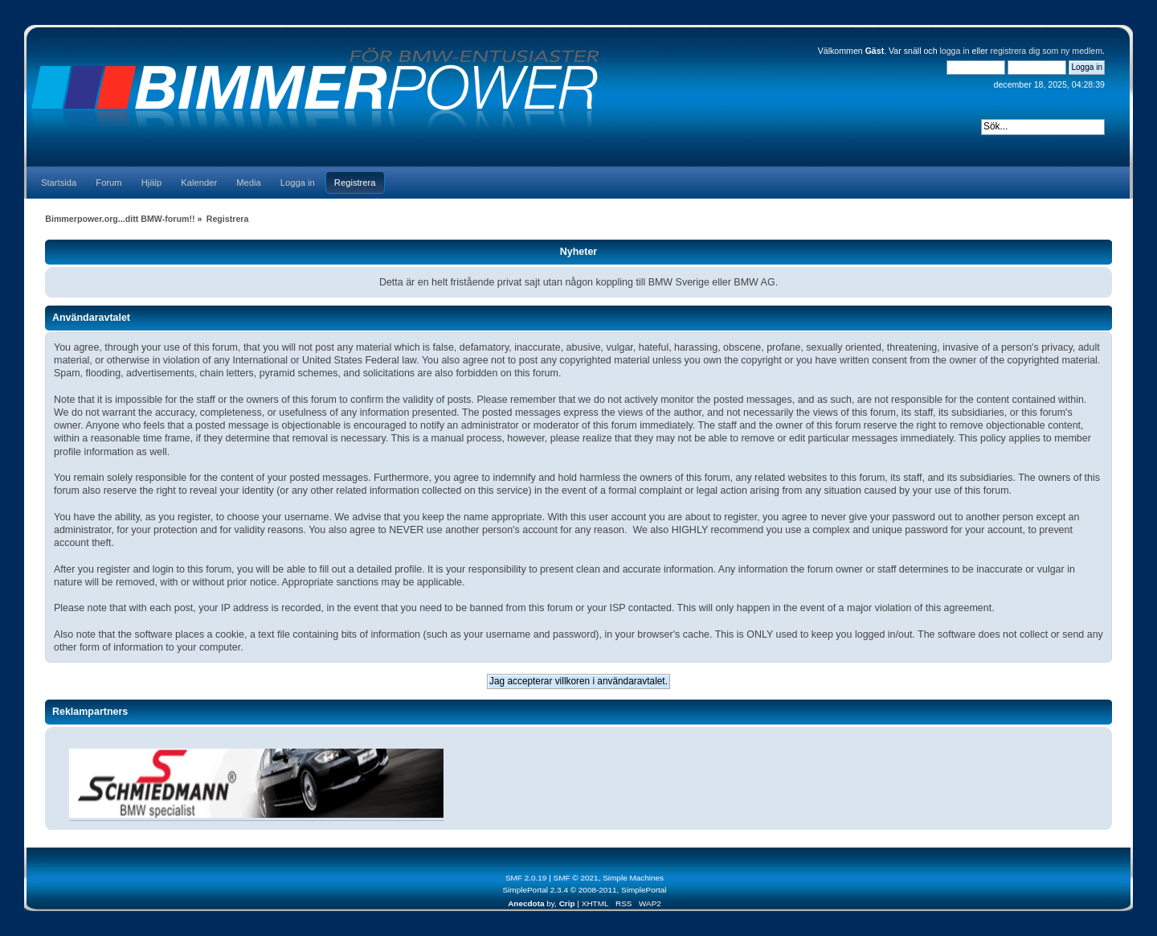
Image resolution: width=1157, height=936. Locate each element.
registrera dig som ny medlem (1047, 50)
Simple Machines (633, 877)
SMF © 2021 (576, 877)
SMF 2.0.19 (526, 877)
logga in (954, 50)
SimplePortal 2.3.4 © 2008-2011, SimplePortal (584, 889)
